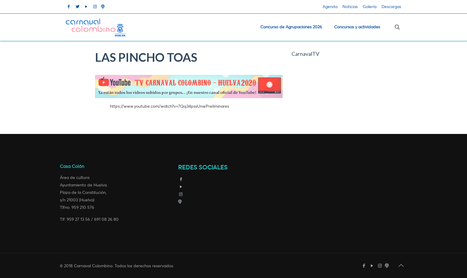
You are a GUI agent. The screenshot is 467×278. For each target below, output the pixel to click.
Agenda (330, 6)
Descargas (391, 6)
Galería (369, 6)
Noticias (350, 6)
